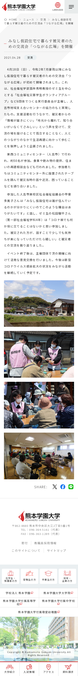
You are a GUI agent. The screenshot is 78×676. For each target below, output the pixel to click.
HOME (13, 19)
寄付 (24, 543)
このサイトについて (26, 550)
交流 (43, 19)
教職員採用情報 (45, 543)
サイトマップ (56, 550)
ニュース (28, 19)
